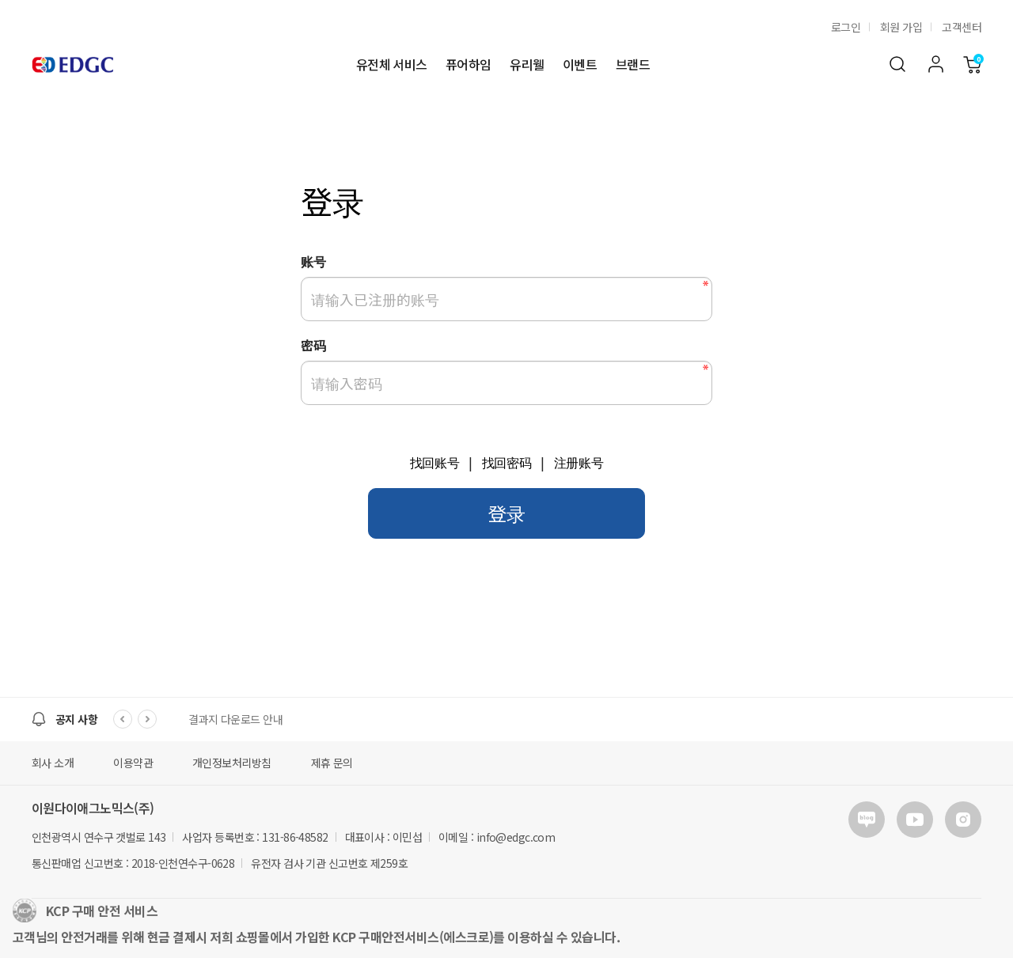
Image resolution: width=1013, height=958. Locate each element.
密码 (313, 344)
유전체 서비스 (391, 64)
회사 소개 (53, 762)
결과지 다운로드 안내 (235, 719)
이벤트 (580, 64)
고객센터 (961, 27)
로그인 (845, 27)
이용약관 (133, 762)
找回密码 (507, 463)
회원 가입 (901, 27)
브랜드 (633, 64)
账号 (313, 261)
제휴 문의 (332, 762)
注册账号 (579, 463)
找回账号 (435, 463)
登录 (506, 513)
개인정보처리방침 (231, 762)
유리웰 (527, 64)
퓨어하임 (468, 64)
